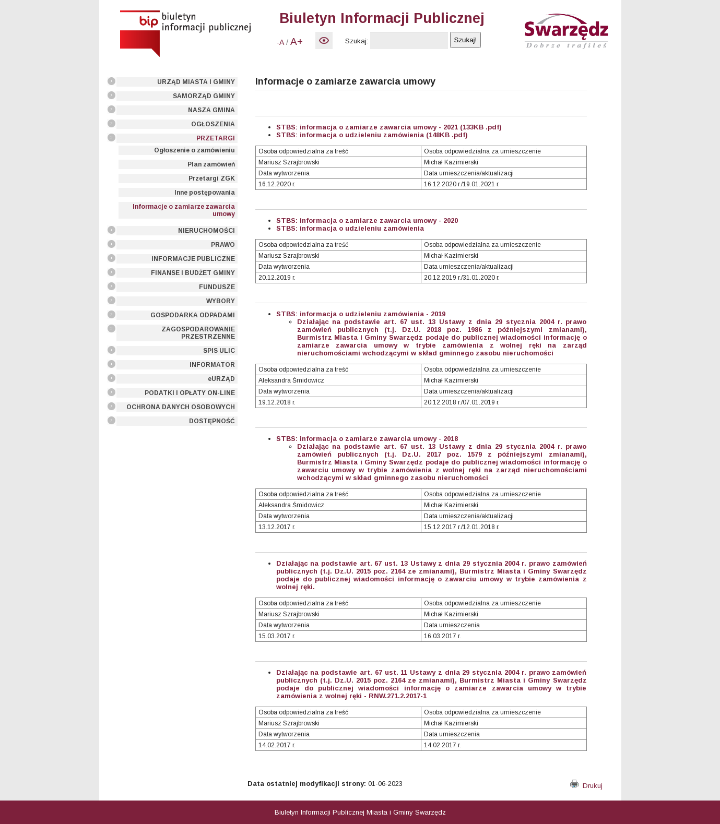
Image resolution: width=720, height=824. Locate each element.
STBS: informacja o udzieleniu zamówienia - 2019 (360, 314)
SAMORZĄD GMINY (204, 96)
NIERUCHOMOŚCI (206, 230)
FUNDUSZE (217, 287)
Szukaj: (356, 41)
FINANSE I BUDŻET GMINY (193, 273)
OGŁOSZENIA (213, 124)
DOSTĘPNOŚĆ (212, 421)
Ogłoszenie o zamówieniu (194, 150)
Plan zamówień (211, 164)
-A (280, 42)
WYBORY (220, 301)
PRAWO (223, 244)
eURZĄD (221, 379)
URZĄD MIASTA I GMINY (196, 82)
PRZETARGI (215, 138)
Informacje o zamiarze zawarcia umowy (184, 210)
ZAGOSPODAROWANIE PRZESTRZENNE (198, 333)
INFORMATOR (212, 364)
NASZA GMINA (211, 110)
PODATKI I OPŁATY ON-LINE (190, 393)
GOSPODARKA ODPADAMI (192, 315)
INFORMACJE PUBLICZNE (193, 258)
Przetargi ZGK (211, 178)
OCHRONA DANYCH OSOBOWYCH (180, 407)
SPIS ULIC (219, 350)
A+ (296, 41)
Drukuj (586, 786)
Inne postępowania (204, 192)
